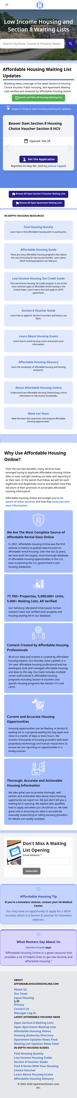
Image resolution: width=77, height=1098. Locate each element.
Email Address (32, 855)
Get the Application (38, 159)
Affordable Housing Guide (38, 250)
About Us (20, 989)
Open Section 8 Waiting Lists (34, 1023)
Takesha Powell (35, 947)
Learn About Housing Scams (38, 336)
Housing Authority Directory (34, 1035)
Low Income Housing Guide (33, 1058)
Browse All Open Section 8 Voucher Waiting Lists (38, 194)
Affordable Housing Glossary (38, 362)
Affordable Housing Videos (32, 1031)
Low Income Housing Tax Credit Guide (38, 278)
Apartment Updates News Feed (35, 1039)
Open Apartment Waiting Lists (35, 1027)
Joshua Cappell (57, 166)
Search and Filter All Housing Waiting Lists (38, 98)
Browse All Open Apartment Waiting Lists (38, 203)
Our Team (20, 994)
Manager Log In (25, 1013)
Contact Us (21, 1009)
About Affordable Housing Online (38, 388)
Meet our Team (38, 413)
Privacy (19, 1005)
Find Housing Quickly (38, 227)
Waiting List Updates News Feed (36, 1044)
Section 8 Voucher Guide (38, 310)
